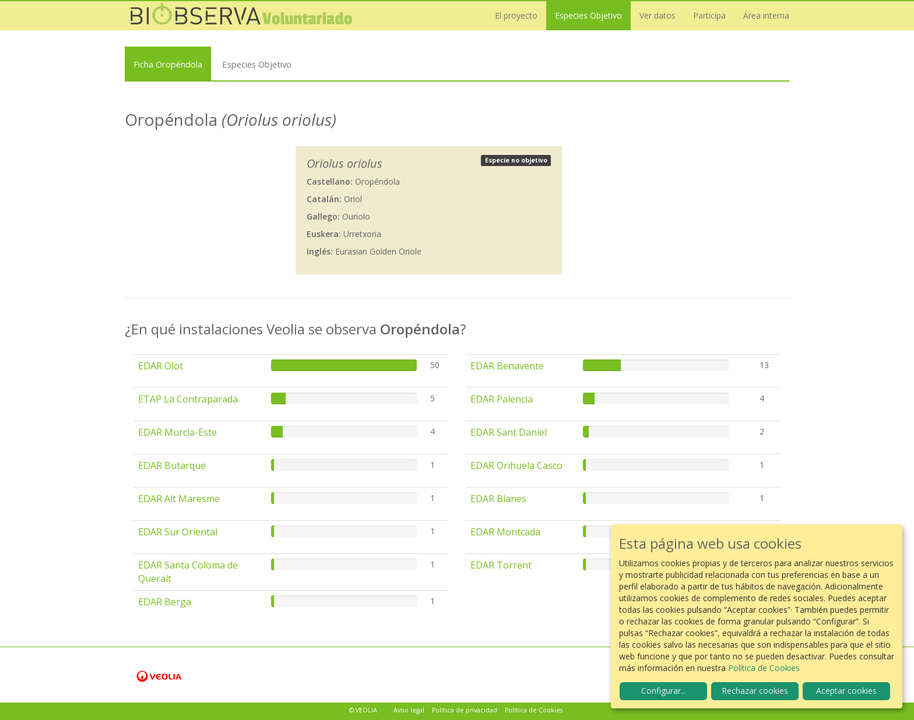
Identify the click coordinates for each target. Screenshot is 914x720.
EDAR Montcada (505, 531)
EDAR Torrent (501, 565)
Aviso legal (408, 710)
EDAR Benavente (507, 365)
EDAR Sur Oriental (177, 531)
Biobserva (241, 15)
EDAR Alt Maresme (179, 498)
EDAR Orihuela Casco (516, 465)
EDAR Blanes (498, 498)
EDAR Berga (164, 601)
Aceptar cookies (846, 690)
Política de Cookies (534, 710)
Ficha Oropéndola (167, 64)
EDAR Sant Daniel (508, 432)
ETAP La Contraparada (188, 399)
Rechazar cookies (755, 690)
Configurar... (663, 690)
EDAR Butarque (172, 465)
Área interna (766, 15)
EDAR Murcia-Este (177, 432)
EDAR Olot (160, 365)
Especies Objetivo (588, 15)
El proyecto (516, 15)
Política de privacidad (464, 710)
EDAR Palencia (501, 399)
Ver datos (657, 15)
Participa (709, 15)
